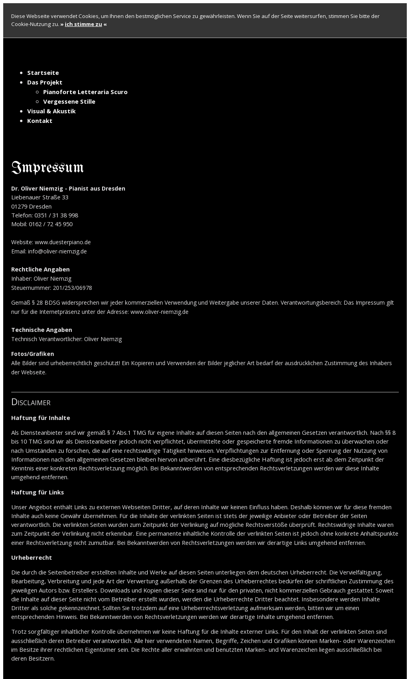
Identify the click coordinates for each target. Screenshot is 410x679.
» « (83, 24)
